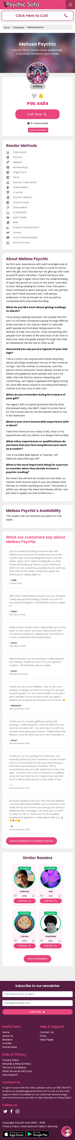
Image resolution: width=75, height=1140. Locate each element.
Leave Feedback (38, 130)
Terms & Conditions (14, 1067)
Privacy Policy (10, 1060)
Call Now (37, 114)
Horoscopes (9, 1047)
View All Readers (37, 958)
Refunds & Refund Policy (16, 1064)
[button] (37, 16)
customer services (50, 1094)
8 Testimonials (37, 123)
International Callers (33, 1126)
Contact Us (47, 1032)
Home (7, 27)
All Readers (18, 27)
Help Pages (46, 1039)
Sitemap (53, 1126)
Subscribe (37, 1012)
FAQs (43, 1036)
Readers (7, 1039)
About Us (7, 1036)
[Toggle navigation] (70, 4)
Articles (7, 1043)
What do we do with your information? (17, 1073)
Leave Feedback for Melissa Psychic (31, 841)
